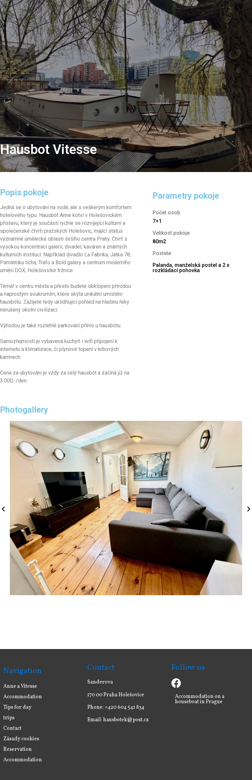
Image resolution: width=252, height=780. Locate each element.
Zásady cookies (21, 739)
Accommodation (22, 697)
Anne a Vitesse (20, 686)
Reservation (17, 749)
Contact (12, 728)
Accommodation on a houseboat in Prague (199, 699)
